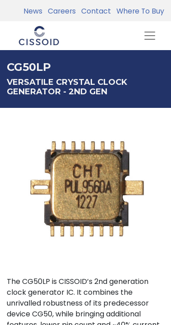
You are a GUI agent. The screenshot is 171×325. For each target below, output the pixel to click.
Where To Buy (138, 11)
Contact (94, 11)
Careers (60, 11)
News (32, 11)
